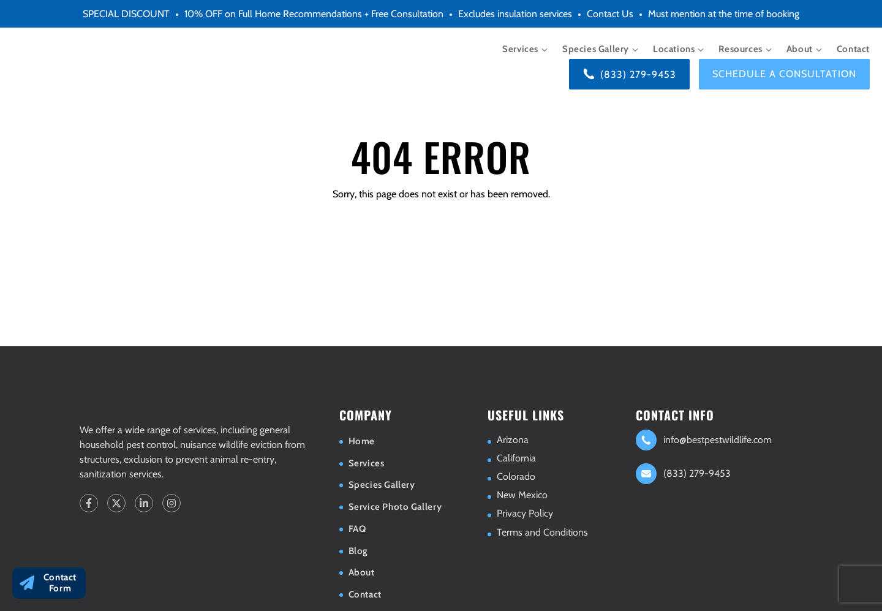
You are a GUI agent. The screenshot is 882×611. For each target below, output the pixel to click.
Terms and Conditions (542, 532)
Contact (853, 49)
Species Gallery (595, 49)
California (516, 458)
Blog (358, 550)
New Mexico (522, 495)
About (799, 49)
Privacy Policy (525, 513)
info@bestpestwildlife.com (717, 440)
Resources (740, 49)
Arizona (513, 440)
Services (520, 49)
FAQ (357, 528)
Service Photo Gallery (395, 506)
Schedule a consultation (784, 74)
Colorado (516, 476)
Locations (674, 49)
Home (362, 441)
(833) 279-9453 (638, 74)
